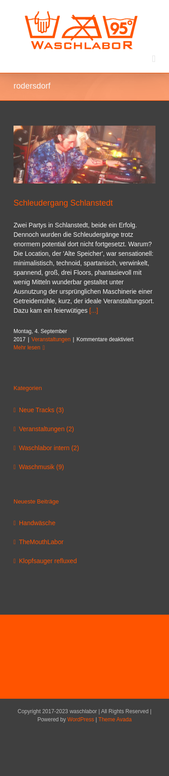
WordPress (81, 719)
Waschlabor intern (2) (49, 447)
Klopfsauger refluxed (48, 560)
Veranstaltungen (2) (46, 429)
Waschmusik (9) (41, 466)
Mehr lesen (27, 347)
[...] (93, 310)
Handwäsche (37, 523)
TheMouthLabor (41, 542)
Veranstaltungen (51, 339)
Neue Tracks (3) (41, 410)
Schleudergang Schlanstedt (63, 202)
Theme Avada (115, 719)
